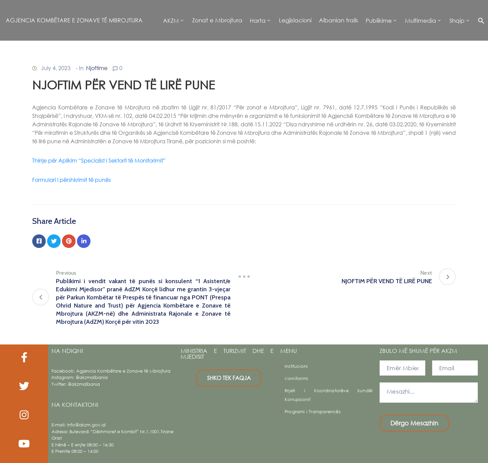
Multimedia (420, 20)
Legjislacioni (295, 20)
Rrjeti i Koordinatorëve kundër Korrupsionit (329, 395)
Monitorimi (296, 378)
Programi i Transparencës (313, 412)
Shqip (457, 20)
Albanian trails (338, 20)
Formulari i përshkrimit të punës (72, 179)
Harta (258, 20)
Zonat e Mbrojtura (217, 20)
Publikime (379, 20)
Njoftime (96, 67)
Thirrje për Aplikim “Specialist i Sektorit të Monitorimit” (99, 160)
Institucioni (296, 366)
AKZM (171, 20)
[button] (479, 20)
